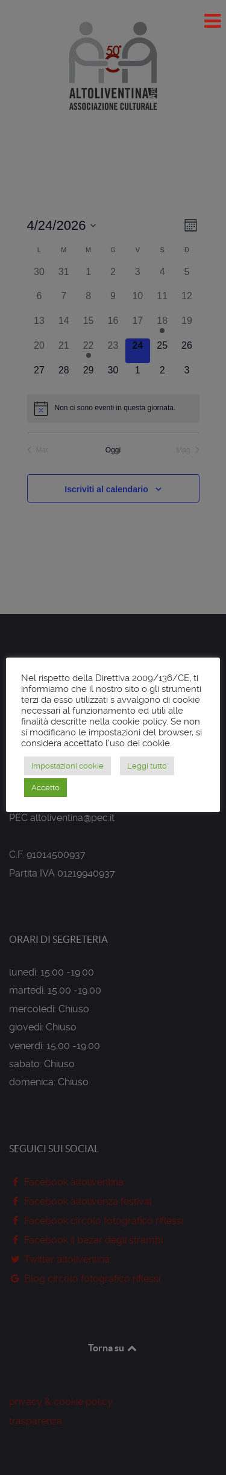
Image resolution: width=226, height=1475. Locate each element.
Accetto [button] (45, 787)
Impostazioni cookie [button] (67, 765)
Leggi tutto (147, 765)
